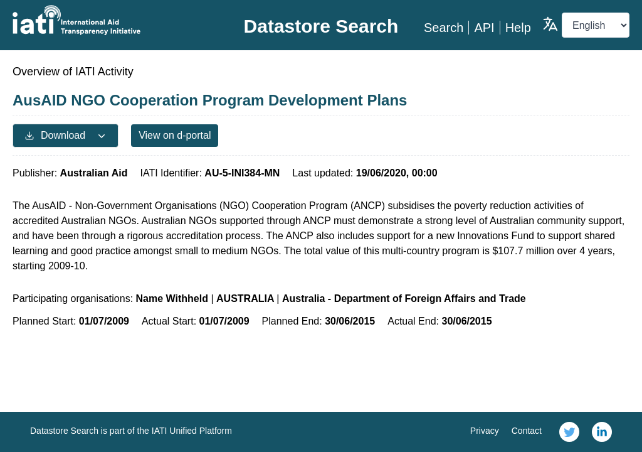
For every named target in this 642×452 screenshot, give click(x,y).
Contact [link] (527, 431)
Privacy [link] (484, 431)
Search (443, 28)
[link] (569, 432)
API (484, 28)
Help (518, 28)
